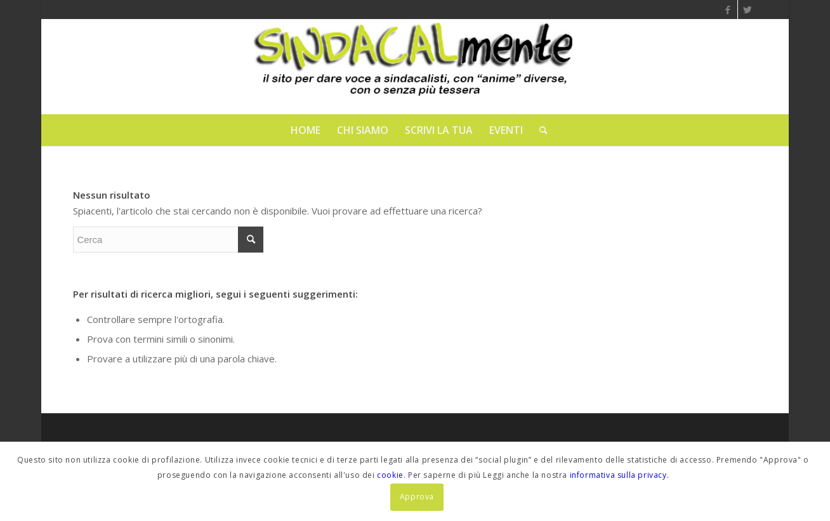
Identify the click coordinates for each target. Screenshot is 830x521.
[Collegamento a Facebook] (728, 9)
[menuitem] (305, 130)
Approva (417, 496)
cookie (390, 475)
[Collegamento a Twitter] (747, 9)
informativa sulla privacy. (619, 475)
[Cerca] (539, 130)
